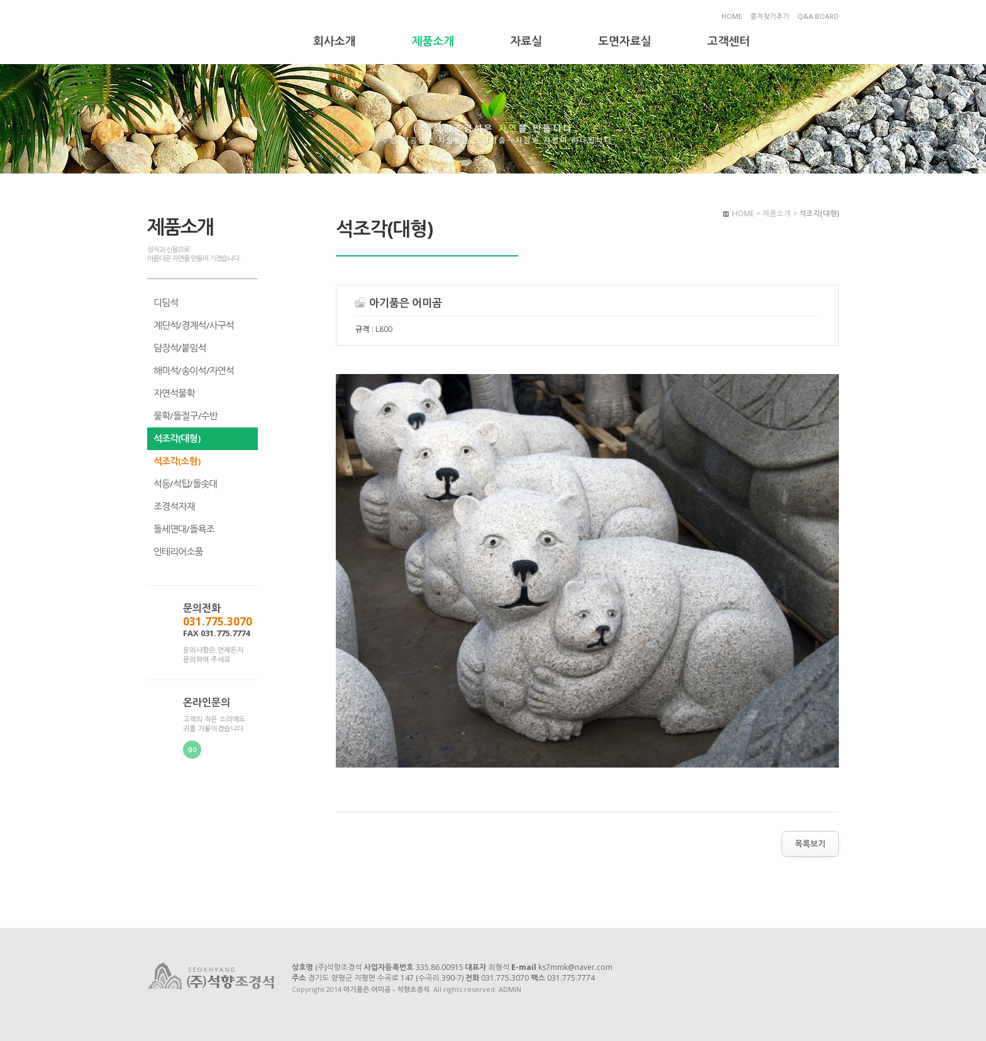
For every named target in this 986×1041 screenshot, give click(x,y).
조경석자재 (174, 506)
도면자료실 (624, 40)
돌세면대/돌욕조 (183, 528)
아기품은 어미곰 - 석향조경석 (212, 33)
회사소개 (334, 40)
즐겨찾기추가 (769, 16)
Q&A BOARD (818, 16)
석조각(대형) (176, 438)
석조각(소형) (176, 460)
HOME (731, 16)
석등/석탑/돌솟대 (185, 483)
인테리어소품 (178, 551)
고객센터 (728, 40)
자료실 (526, 40)
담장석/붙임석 (179, 347)
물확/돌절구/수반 (185, 415)
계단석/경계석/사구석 (193, 325)
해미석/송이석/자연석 (193, 370)
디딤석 (165, 302)
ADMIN (510, 989)
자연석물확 (174, 393)
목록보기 (810, 843)
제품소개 (433, 40)
